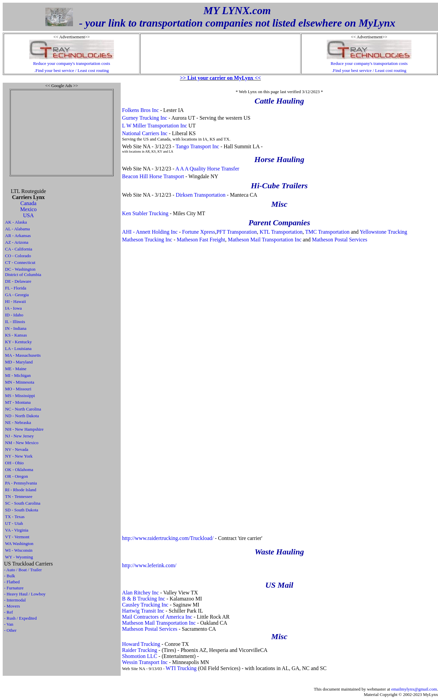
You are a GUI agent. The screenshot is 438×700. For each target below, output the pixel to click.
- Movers (12, 606)
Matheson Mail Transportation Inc (265, 239)
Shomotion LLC (139, 656)
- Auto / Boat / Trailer (23, 569)
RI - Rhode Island (20, 489)
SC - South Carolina (22, 503)
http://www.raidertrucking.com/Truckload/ (167, 538)
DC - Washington (20, 269)
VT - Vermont (17, 536)
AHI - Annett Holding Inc (149, 232)
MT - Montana (18, 402)
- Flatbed (12, 581)
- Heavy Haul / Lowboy (24, 593)
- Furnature (14, 587)
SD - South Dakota (21, 509)
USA (28, 215)
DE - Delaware (18, 281)
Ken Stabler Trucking (145, 213)
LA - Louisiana (18, 348)
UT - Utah (14, 523)
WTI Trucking (181, 668)
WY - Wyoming (19, 556)
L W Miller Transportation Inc (154, 125)
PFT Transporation (236, 232)
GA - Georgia (17, 294)
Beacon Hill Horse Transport (153, 176)
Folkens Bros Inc (140, 110)
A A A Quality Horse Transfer (207, 168)
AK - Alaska (16, 222)
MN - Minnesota (19, 382)
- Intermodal (15, 599)
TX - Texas (15, 516)
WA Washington (19, 543)
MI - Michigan (18, 375)
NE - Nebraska (18, 422)
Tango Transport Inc (197, 146)
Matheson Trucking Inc (147, 239)
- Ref (8, 612)
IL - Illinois (15, 321)
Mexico (28, 209)
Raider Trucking (139, 650)
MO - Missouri (18, 388)
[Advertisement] (61, 132)
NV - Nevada (16, 449)
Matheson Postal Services (339, 239)
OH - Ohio (14, 462)
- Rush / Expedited (20, 618)
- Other (10, 630)
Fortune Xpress (198, 232)
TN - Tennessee (18, 496)
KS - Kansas (16, 335)
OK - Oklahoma (19, 469)
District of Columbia (23, 274)
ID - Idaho (14, 314)
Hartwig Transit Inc (143, 611)
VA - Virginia (16, 530)
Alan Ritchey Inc (140, 592)
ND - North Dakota (22, 415)
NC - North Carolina (23, 409)
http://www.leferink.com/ (149, 565)
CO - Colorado (18, 255)
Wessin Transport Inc (145, 662)
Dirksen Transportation (201, 195)
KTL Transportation (281, 232)
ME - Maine (16, 368)
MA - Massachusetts (23, 355)
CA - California (18, 248)
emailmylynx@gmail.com (414, 689)
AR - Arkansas (18, 235)
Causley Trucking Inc (145, 605)
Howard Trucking (141, 644)
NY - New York (19, 456)
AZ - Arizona (16, 242)
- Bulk (9, 575)
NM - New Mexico (21, 442)
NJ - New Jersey (19, 435)
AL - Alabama (17, 228)
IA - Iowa (13, 308)
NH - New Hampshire (24, 429)
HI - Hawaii (15, 301)
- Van (8, 624)
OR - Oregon (16, 476)
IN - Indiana (16, 328)
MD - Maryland (19, 361)
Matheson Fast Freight (201, 239)
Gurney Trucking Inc (144, 118)
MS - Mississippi (20, 395)
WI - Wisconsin (19, 550)
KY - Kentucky (18, 341)
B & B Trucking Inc (143, 598)
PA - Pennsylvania (21, 482)
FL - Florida (15, 287)
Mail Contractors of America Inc (157, 617)
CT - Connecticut (20, 262)
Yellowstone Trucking (383, 232)
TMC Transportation (327, 232)
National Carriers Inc (144, 133)
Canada (28, 203)
